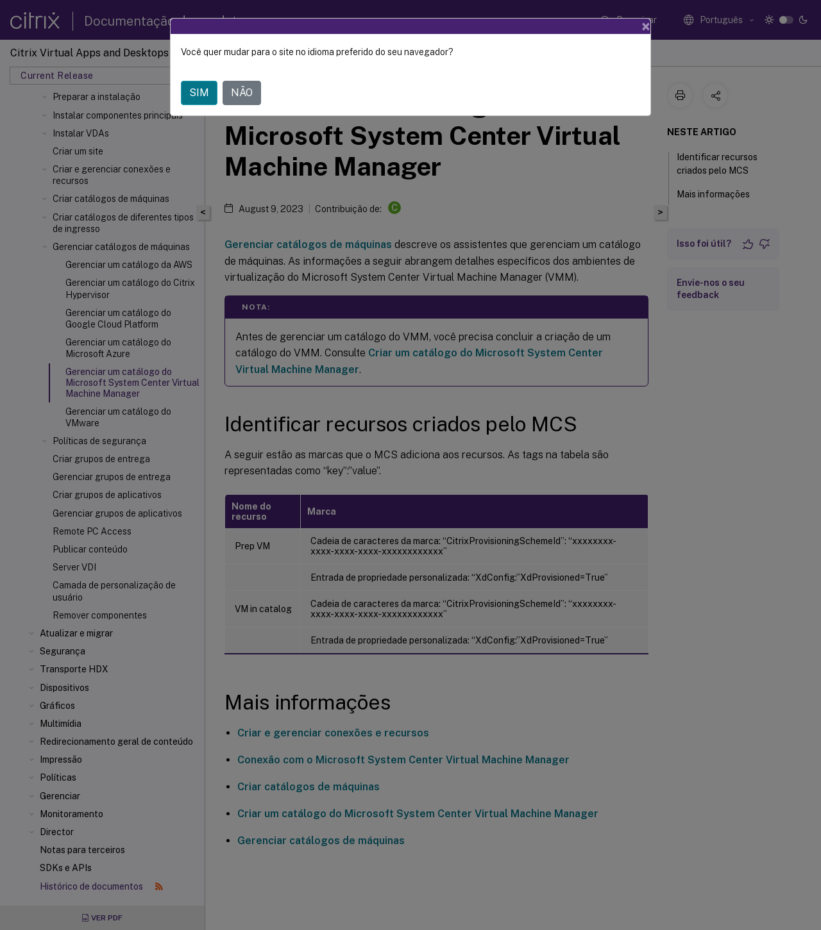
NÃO (242, 93)
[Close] (646, 26)
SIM (199, 93)
